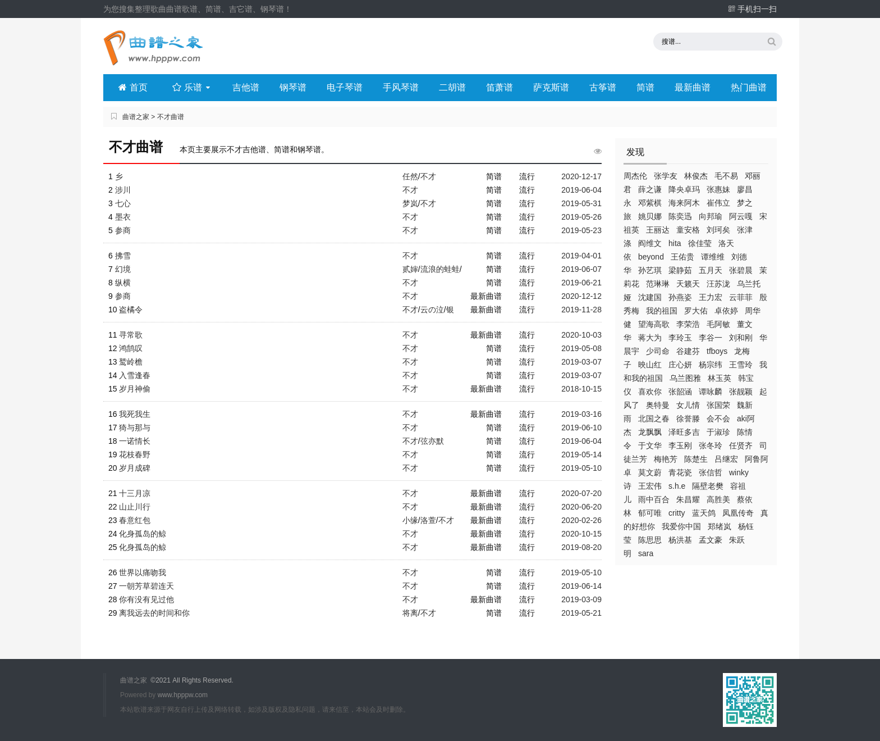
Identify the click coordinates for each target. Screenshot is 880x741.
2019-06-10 (581, 427)
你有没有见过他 (146, 599)
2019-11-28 (581, 309)
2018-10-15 (581, 388)
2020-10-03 (581, 334)
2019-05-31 (581, 203)
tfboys (717, 351)
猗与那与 (134, 427)
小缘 (410, 520)
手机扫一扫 (752, 8)
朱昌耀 (688, 499)
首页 (133, 87)
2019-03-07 (581, 361)
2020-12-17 (581, 176)
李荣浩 (688, 324)
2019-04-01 (581, 255)
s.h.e (676, 485)
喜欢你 (650, 391)
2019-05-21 (581, 612)
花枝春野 (134, 454)
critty (676, 512)
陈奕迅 (680, 216)
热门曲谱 (749, 87)
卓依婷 (726, 310)
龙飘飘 (650, 432)
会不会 (718, 418)
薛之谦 (650, 189)
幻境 (123, 269)
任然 (410, 176)
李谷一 (710, 337)
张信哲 (710, 472)
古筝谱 (602, 87)
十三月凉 (134, 493)
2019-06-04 (581, 189)
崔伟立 (718, 202)
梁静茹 (680, 270)
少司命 (658, 351)
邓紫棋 (650, 202)
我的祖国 (661, 310)
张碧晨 (741, 270)
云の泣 (432, 309)
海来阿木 (684, 202)
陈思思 (650, 539)
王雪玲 (741, 364)
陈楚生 (696, 458)
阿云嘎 (741, 216)
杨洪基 (680, 539)
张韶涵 (680, 391)
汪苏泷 (718, 283)
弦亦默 (432, 441)
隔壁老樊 (707, 485)
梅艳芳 (665, 458)
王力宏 (710, 297)
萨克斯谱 (551, 87)
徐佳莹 (700, 243)
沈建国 (650, 297)
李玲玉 (680, 337)
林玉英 (719, 378)
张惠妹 (718, 189)
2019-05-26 (581, 216)
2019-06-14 (581, 585)
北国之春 (654, 418)
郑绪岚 (719, 526)
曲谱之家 (135, 117)
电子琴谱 (345, 87)
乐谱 (192, 87)
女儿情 (688, 405)
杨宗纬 (710, 364)
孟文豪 (710, 539)
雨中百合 (654, 499)
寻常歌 (131, 334)
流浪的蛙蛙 (440, 269)
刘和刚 (741, 337)
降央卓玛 (684, 189)
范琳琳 (658, 283)
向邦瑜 (710, 216)
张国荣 (718, 405)
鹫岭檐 (131, 361)
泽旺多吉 (684, 432)
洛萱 (428, 520)
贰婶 (410, 269)
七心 (123, 203)
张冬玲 (710, 445)
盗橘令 (131, 309)
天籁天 (688, 283)
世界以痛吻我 (142, 572)
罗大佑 (696, 310)
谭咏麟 (710, 391)
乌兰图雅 (685, 378)
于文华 (650, 445)
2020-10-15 (581, 533)
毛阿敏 (718, 324)
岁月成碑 (134, 467)
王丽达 (658, 229)
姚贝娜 (650, 216)
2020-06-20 (581, 506)
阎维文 (650, 243)
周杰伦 (635, 175)
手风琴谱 (401, 87)
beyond (651, 256)
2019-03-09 (581, 599)
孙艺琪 (650, 270)
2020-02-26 (581, 520)
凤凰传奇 (738, 512)
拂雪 (123, 255)
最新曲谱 (693, 87)
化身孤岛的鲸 (142, 533)
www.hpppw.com (183, 695)
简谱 (645, 87)
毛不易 (726, 175)
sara (645, 553)
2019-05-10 (581, 467)
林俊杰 (696, 175)
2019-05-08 (581, 348)
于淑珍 (718, 432)
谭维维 (713, 256)
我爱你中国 (681, 526)
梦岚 (410, 203)
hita (674, 243)
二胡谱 (452, 87)
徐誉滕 (688, 418)
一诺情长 (134, 441)
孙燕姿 (680, 297)
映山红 (650, 364)
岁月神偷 (134, 388)
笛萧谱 (499, 87)
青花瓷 (680, 472)
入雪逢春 (134, 375)
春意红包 (134, 520)
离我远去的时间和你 (154, 612)
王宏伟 (650, 485)
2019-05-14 (581, 454)
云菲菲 (741, 297)
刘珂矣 (718, 229)
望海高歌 (654, 324)
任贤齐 (741, 445)
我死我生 (134, 414)
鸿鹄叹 (131, 348)
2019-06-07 (581, 269)
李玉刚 (680, 445)
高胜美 (718, 499)
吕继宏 (726, 458)
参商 (123, 230)
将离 (410, 612)
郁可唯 (650, 512)
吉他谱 (245, 87)
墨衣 (123, 216)
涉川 (123, 189)
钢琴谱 (292, 87)
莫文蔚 (650, 472)
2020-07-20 (581, 493)
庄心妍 (680, 364)
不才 (428, 176)
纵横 (123, 282)
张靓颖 (741, 391)
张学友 (665, 175)
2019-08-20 (581, 547)
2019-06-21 (581, 282)
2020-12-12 (581, 296)
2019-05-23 (581, 230)
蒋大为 (650, 337)
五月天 (710, 270)
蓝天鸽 (704, 512)
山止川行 (134, 506)
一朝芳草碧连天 (146, 585)
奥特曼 (658, 405)
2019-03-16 (581, 414)
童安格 (688, 229)
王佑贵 (682, 256)
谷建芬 (688, 351)
